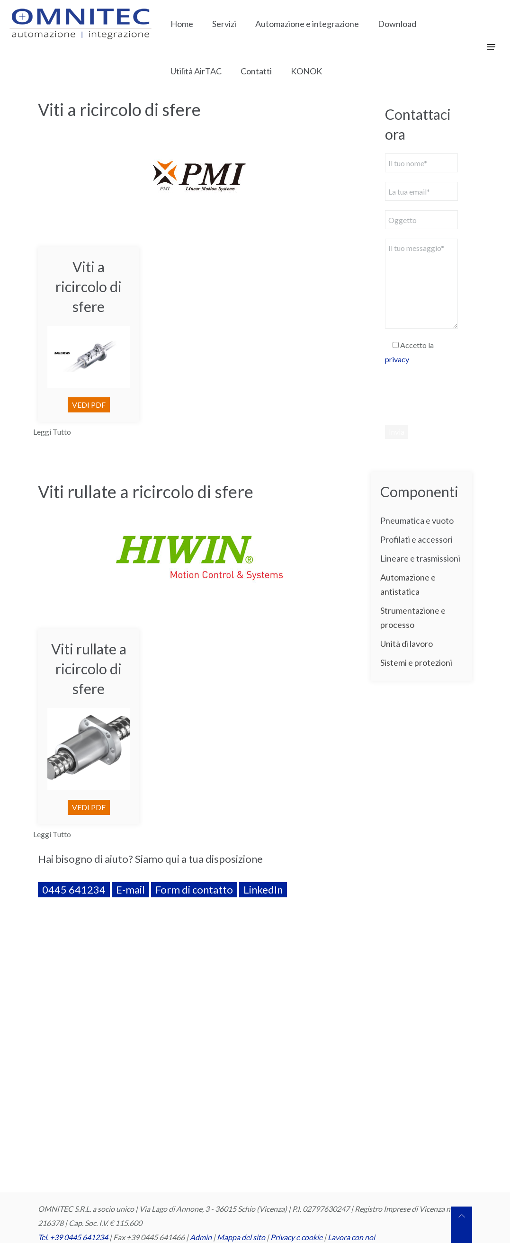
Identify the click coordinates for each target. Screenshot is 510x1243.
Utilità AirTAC (196, 71)
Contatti (256, 71)
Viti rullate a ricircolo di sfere (145, 491)
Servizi (224, 23)
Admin (201, 1237)
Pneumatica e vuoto (417, 520)
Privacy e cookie (297, 1237)
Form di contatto (194, 889)
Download (397, 23)
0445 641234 (74, 889)
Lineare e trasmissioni (420, 558)
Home (181, 23)
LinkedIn (263, 889)
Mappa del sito (241, 1237)
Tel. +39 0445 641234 (73, 1237)
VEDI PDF (89, 404)
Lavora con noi (351, 1237)
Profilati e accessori (416, 539)
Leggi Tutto (52, 431)
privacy (397, 359)
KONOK (306, 71)
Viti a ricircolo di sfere (119, 109)
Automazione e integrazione (307, 23)
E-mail (130, 889)
